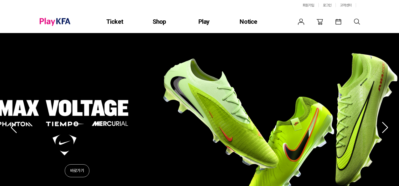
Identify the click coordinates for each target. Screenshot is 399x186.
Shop (159, 21)
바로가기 (77, 170)
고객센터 (346, 5)
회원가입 (308, 5)
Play (204, 21)
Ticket (114, 21)
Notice (248, 21)
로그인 (327, 5)
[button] (13, 127)
